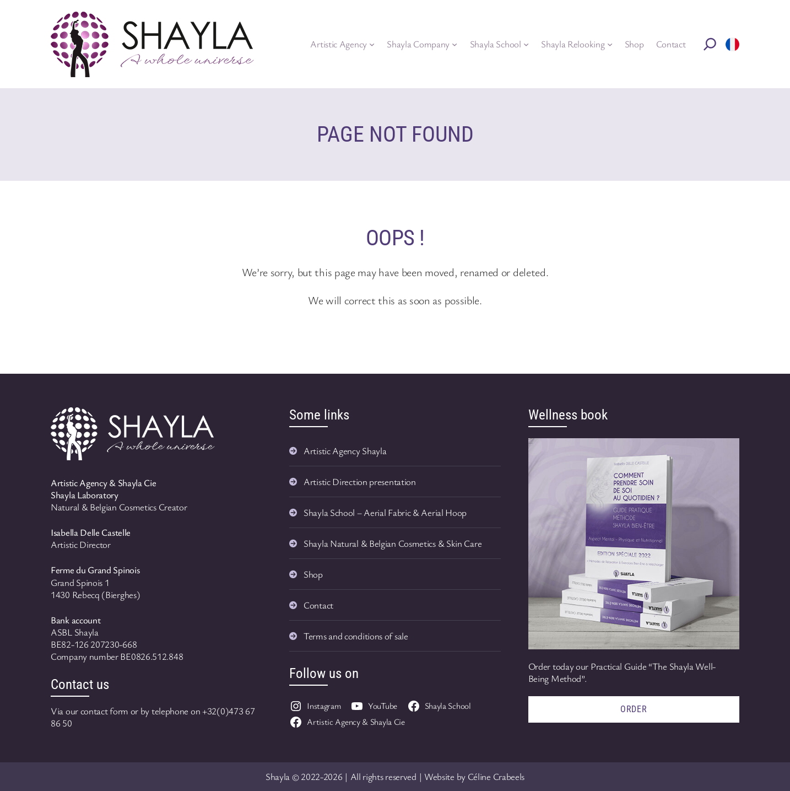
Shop (313, 574)
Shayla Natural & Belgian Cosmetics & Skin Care (392, 543)
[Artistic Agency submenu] (372, 44)
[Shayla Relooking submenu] (610, 44)
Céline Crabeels (496, 776)
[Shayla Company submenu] (454, 44)
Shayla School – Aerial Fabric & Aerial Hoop (385, 512)
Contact (318, 605)
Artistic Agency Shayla (345, 450)
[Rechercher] (710, 44)
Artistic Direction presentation (360, 481)
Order (633, 709)
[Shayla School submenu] (526, 44)
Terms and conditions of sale (356, 635)
